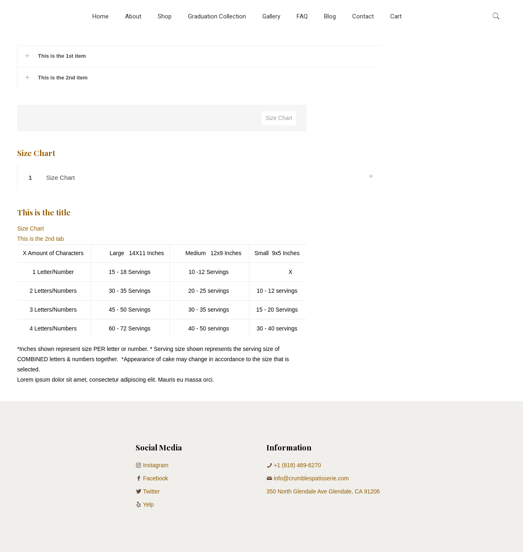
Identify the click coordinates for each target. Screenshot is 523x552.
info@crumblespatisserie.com (311, 478)
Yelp (148, 504)
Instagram (155, 465)
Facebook (155, 478)
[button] (199, 56)
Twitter (151, 491)
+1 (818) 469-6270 (297, 465)
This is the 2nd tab (40, 238)
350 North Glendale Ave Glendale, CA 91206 (323, 491)
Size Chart (279, 118)
